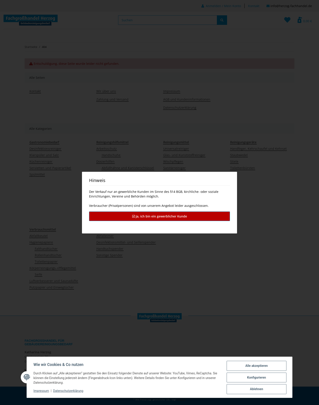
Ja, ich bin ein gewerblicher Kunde (159, 216)
